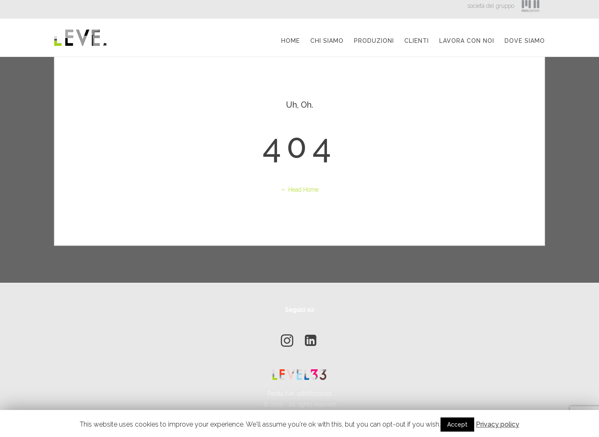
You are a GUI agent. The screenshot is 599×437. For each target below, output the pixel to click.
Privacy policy (497, 424)
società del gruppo (490, 5)
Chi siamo (327, 40)
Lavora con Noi (466, 40)
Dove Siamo (525, 40)
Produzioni (374, 40)
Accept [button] (457, 424)
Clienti (416, 40)
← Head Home (300, 189)
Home (290, 40)
